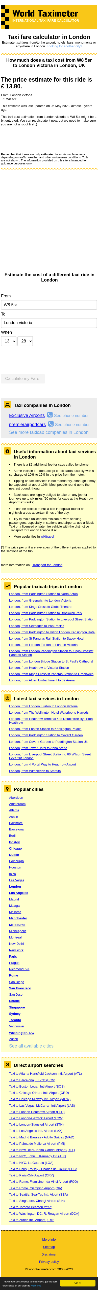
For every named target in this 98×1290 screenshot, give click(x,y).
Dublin (14, 855)
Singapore (17, 1007)
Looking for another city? (64, 46)
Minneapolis (17, 931)
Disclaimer (49, 1254)
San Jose (15, 994)
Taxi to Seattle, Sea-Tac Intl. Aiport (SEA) (38, 1194)
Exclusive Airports (27, 415)
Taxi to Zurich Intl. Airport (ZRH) (31, 1220)
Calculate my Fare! (23, 378)
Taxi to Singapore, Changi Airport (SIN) (37, 1201)
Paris (13, 956)
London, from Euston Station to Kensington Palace (45, 729)
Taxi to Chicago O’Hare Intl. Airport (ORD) (39, 1093)
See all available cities (31, 1046)
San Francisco (20, 988)
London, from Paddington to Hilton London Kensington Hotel (52, 632)
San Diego (16, 982)
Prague (14, 963)
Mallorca (15, 912)
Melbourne (17, 925)
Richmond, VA (19, 969)
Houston (15, 867)
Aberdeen (16, 797)
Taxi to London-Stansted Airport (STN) (36, 1124)
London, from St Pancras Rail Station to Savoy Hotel (46, 638)
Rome (13, 975)
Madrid (14, 899)
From (6, 296)
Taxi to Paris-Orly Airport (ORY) (31, 1175)
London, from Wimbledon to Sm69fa (35, 771)
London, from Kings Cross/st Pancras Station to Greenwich (51, 674)
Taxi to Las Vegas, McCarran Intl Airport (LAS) (42, 1105)
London (15, 886)
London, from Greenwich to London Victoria (40, 600)
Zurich (13, 1039)
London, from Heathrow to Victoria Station (39, 668)
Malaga (14, 906)
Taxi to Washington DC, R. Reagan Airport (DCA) (44, 1213)
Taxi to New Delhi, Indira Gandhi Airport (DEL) (42, 1150)
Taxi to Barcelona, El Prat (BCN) (32, 1080)
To (3, 314)
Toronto (15, 1020)
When (6, 332)
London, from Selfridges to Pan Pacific (36, 626)
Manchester (18, 918)
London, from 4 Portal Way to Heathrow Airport (42, 764)
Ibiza (12, 874)
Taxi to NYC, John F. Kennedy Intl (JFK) (37, 1156)
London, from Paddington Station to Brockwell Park (45, 613)
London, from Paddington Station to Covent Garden (46, 735)
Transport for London (47, 565)
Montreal (15, 937)
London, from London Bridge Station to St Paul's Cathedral (51, 661)
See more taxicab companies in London (49, 432)
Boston (14, 842)
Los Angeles (18, 893)
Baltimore (16, 823)
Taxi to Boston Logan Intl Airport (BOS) (37, 1086)
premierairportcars (27, 424)
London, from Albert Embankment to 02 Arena (42, 680)
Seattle (14, 1001)
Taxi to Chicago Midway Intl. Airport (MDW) (39, 1099)
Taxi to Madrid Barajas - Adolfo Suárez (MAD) (41, 1137)
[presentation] (39, 139)
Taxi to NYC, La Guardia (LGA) (31, 1163)
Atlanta (14, 810)
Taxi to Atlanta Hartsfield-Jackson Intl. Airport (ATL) (45, 1073)
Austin (13, 817)
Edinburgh (16, 861)
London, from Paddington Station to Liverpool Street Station (51, 619)
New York (16, 950)
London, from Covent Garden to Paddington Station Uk (48, 742)
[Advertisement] (47, 222)
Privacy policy (49, 1262)
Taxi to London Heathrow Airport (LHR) (37, 1112)
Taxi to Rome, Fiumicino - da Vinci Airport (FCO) (43, 1181)
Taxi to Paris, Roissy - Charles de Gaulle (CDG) (43, 1169)
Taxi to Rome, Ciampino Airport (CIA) (35, 1188)
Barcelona (16, 829)
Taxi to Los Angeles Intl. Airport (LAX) (35, 1131)
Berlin (13, 836)
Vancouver (16, 1026)
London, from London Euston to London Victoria (43, 645)
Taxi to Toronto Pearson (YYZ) (30, 1207)
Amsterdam (17, 804)
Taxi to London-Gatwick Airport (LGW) (36, 1118)
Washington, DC (21, 1033)
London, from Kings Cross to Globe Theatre (40, 607)
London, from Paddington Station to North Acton (43, 594)
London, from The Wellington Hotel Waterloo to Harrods (49, 712)
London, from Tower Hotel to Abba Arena (38, 748)
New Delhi (16, 944)
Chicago (15, 848)
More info (36, 1285)
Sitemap (49, 1247)
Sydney (15, 1014)
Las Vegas (16, 880)
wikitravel (47, 536)
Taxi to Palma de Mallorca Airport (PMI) (37, 1143)
